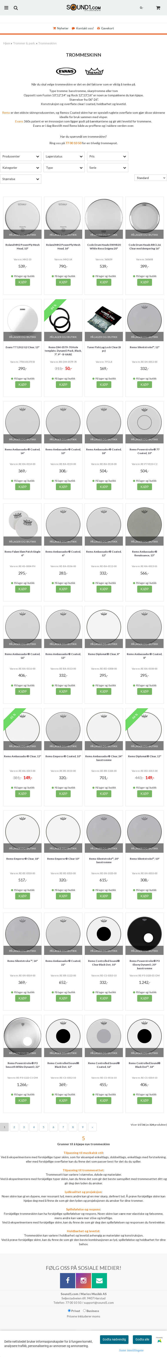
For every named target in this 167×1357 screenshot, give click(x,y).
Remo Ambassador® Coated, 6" (63, 553)
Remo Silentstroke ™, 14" (22, 961)
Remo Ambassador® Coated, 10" (63, 451)
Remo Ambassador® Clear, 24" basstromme (103, 758)
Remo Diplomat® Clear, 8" (104, 654)
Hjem (6, 43)
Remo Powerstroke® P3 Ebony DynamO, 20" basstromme (145, 964)
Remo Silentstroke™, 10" (144, 858)
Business (91, 1311)
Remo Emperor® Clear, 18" (22, 858)
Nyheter (60, 28)
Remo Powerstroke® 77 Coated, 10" (144, 451)
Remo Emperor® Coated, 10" (63, 756)
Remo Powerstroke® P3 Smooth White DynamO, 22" (23, 1064)
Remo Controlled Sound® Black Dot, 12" (63, 1064)
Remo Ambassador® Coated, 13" (63, 655)
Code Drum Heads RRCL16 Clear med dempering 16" (145, 246)
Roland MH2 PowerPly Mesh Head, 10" (22, 246)
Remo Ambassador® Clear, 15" (22, 756)
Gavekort (105, 28)
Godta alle (142, 1339)
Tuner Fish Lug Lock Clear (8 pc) (104, 349)
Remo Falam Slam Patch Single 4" (22, 553)
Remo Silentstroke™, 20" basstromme (104, 860)
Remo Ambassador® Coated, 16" (22, 655)
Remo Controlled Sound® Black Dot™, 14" (144, 1064)
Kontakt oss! (83, 28)
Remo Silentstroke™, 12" (144, 347)
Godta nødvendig (114, 1339)
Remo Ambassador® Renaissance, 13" (144, 553)
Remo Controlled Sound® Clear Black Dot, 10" (104, 962)
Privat (74, 1311)
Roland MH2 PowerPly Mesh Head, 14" (63, 246)
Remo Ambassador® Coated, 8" (144, 655)
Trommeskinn (47, 43)
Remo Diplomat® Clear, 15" (144, 756)
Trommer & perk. (24, 43)
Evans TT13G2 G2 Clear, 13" (22, 347)
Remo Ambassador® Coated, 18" (104, 451)
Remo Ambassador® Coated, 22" (63, 962)
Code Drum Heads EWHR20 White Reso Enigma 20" (104, 246)
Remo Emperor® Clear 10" (63, 858)
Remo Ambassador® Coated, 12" (104, 553)
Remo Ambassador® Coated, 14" (22, 451)
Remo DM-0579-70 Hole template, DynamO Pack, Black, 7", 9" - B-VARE (63, 351)
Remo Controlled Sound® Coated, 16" (104, 1064)
